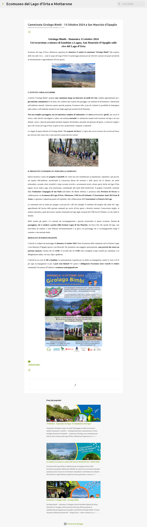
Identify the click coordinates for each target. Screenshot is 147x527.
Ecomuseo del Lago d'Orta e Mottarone (39, 4)
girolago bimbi (34, 365)
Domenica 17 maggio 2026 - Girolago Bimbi (62, 500)
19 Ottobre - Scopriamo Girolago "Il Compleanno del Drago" (68, 424)
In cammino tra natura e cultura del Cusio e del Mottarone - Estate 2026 (72, 462)
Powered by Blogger (73, 524)
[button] (29, 32)
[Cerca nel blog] (133, 4)
